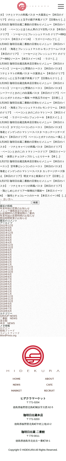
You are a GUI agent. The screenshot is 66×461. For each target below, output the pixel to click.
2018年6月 (6, 311)
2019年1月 (6, 293)
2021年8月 (6, 237)
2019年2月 (6, 291)
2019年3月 (6, 289)
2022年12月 (6, 225)
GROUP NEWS (8, 315)
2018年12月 (6, 296)
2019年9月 (6, 274)
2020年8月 (6, 249)
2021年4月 (6, 242)
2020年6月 (6, 252)
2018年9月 (6, 303)
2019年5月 (6, 284)
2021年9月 (6, 235)
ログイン (5, 328)
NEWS (16, 384)
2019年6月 (6, 281)
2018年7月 (6, 308)
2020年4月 (6, 257)
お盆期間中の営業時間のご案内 (17, 213)
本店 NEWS (7, 323)
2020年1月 (6, 264)
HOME (16, 378)
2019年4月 (6, 286)
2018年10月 (6, 301)
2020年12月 (6, 245)
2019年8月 (6, 276)
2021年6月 (6, 240)
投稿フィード (7, 330)
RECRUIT (49, 390)
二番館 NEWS (8, 318)
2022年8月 (6, 230)
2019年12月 (6, 267)
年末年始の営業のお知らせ (15, 208)
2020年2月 (6, 262)
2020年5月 (6, 254)
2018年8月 (6, 306)
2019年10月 (6, 271)
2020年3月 (6, 259)
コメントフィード (10, 333)
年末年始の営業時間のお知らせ (17, 215)
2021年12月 (6, 232)
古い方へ (6, 199)
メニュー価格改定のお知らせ (16, 210)
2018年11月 (6, 298)
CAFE (49, 384)
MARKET (16, 390)
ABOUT (49, 378)
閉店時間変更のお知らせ (13, 218)
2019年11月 (6, 269)
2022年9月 (6, 227)
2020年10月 (6, 247)
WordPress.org (8, 335)
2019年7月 (6, 279)
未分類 (3, 320)
